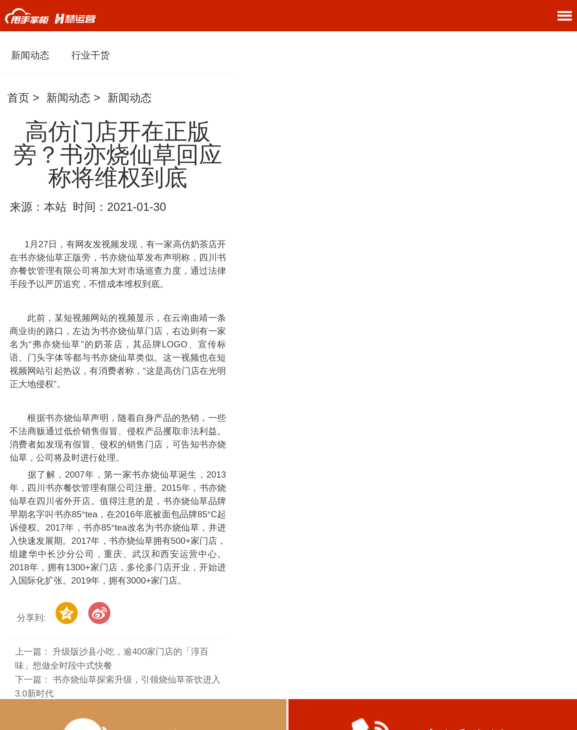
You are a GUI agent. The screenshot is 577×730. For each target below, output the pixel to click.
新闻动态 (30, 55)
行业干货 (90, 55)
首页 (18, 98)
